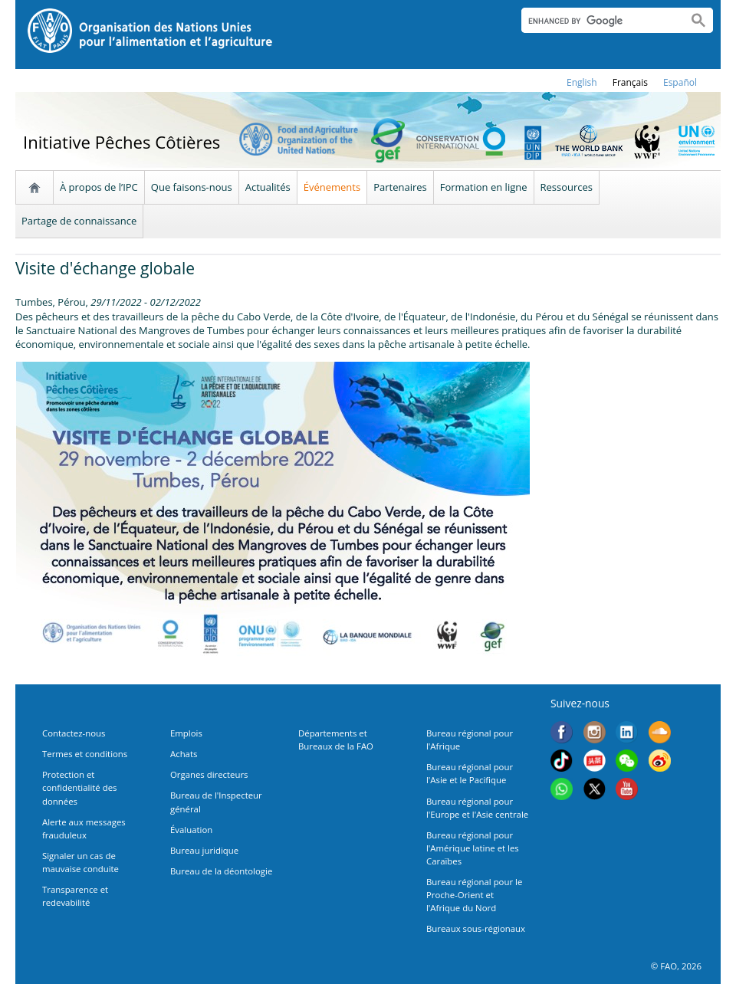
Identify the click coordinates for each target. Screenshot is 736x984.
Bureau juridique (204, 850)
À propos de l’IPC (99, 187)
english (582, 82)
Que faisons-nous (191, 187)
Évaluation (191, 829)
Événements (332, 187)
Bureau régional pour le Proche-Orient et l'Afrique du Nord (474, 894)
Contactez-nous (73, 733)
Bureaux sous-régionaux (475, 928)
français (630, 82)
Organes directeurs (209, 774)
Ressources (566, 187)
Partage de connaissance (78, 221)
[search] (598, 21)
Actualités (268, 187)
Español (680, 82)
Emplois (186, 733)
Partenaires (400, 187)
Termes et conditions (84, 753)
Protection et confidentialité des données (79, 787)
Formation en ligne (483, 187)
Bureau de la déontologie (221, 871)
